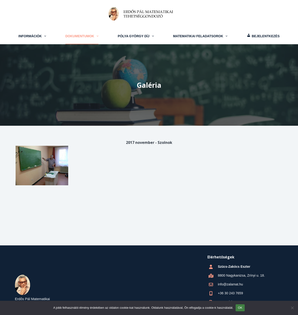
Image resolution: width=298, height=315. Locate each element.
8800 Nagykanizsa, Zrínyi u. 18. (241, 275)
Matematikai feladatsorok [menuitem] (201, 36)
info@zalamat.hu (230, 284)
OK (240, 307)
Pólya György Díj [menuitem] (136, 36)
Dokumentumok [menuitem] (82, 36)
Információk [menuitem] (32, 36)
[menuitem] (263, 36)
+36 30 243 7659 (230, 293)
